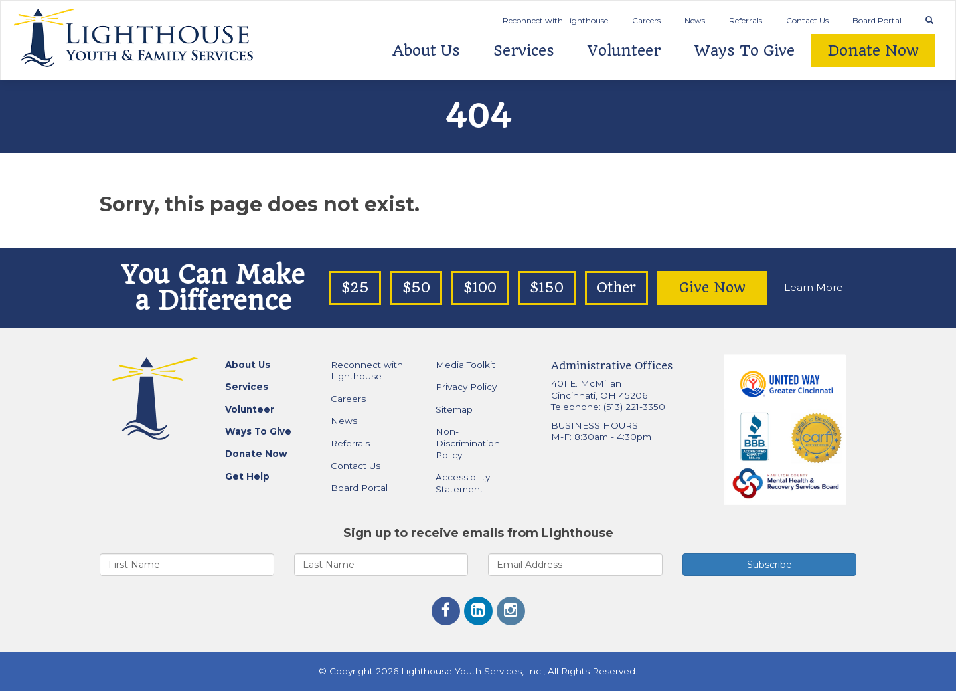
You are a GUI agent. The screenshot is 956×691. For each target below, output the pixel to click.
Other (616, 288)
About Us (426, 50)
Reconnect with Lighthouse (555, 20)
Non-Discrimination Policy (468, 443)
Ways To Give (744, 50)
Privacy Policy (466, 386)
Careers (646, 20)
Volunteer (624, 50)
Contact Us (807, 20)
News (694, 20)
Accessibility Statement (463, 483)
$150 (547, 288)
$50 (416, 288)
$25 (355, 288)
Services (523, 50)
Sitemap (454, 409)
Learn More (813, 287)
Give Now (712, 288)
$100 (480, 288)
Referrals (745, 20)
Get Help (247, 476)
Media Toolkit (465, 364)
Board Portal (877, 20)
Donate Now (873, 50)
